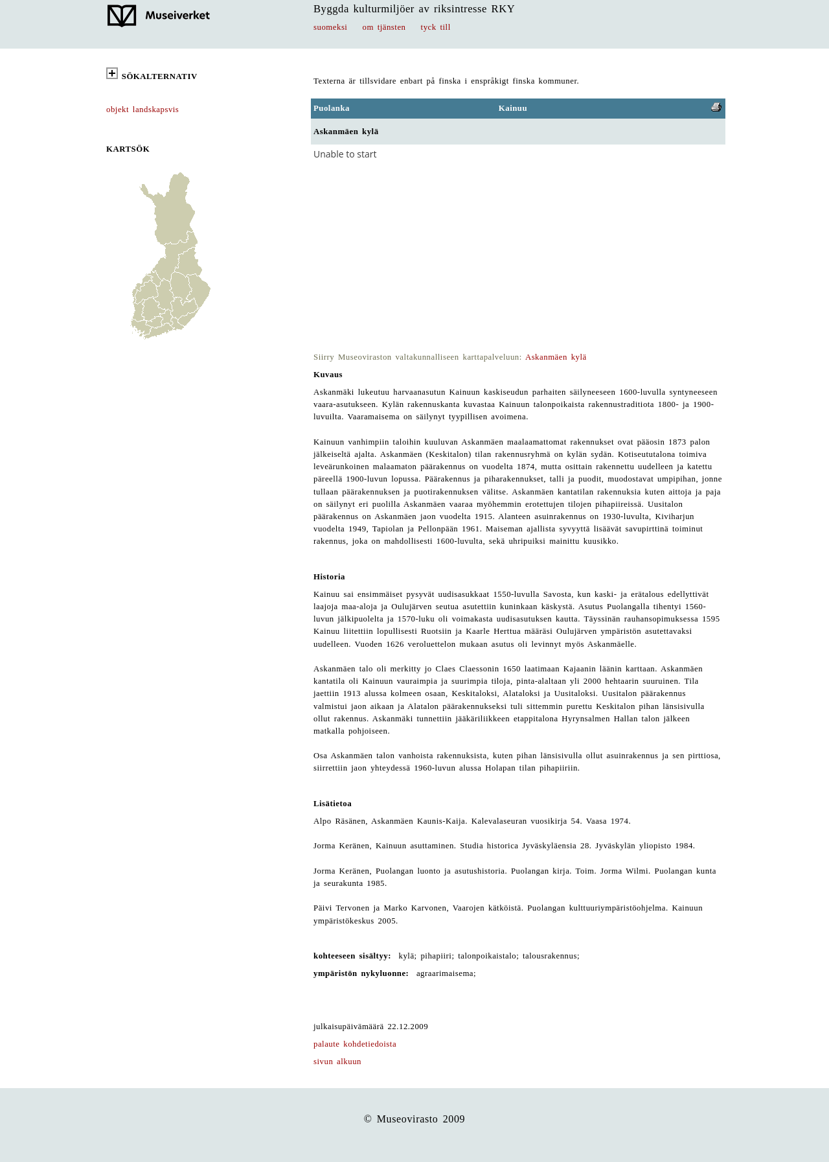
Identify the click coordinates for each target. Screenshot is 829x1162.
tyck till (436, 27)
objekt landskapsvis (142, 109)
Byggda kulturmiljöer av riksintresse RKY (414, 9)
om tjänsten (384, 27)
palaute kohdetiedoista (354, 1044)
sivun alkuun (337, 1061)
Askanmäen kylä (556, 357)
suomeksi (330, 27)
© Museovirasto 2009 (415, 1118)
